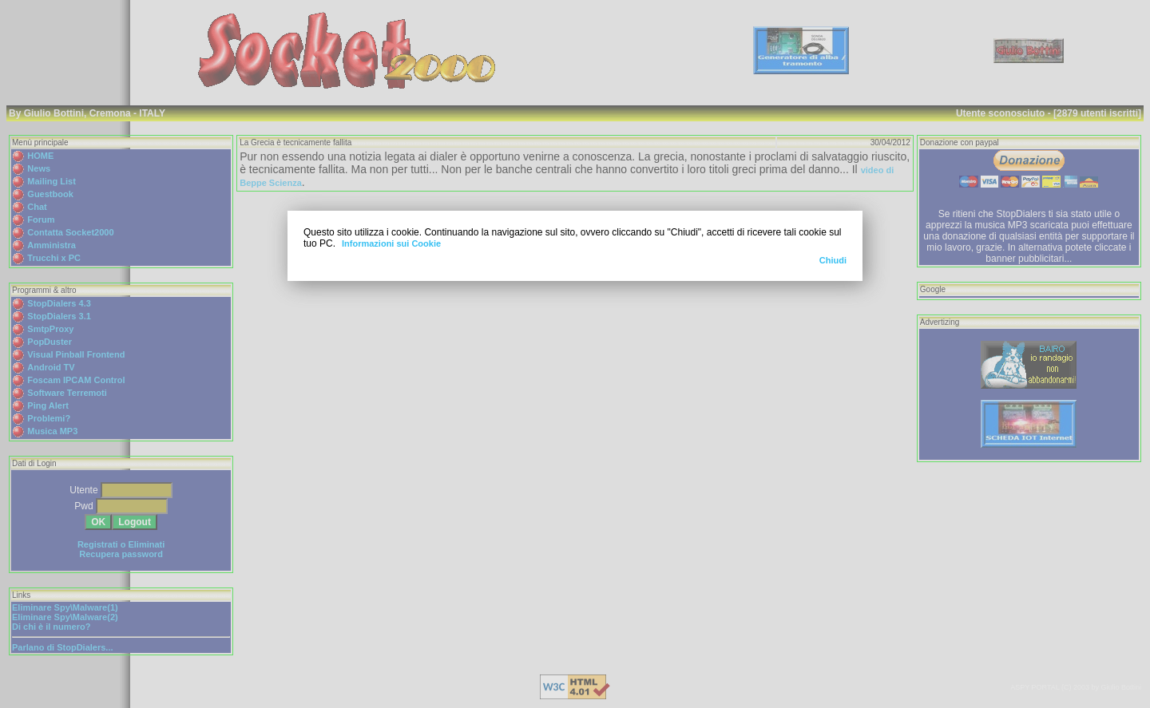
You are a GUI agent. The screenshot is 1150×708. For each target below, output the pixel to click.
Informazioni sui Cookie (391, 243)
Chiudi (833, 260)
